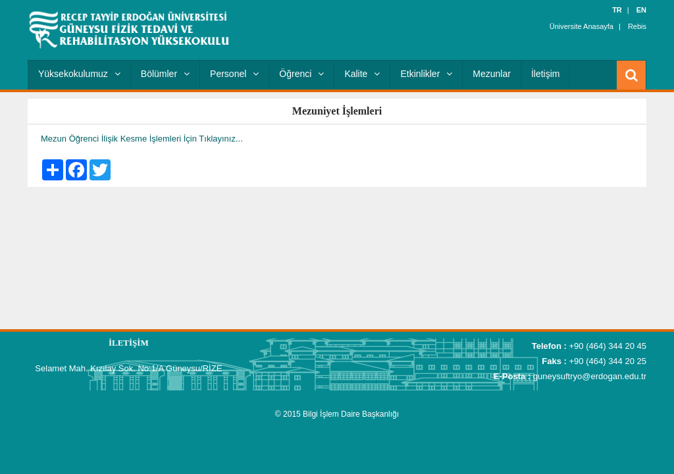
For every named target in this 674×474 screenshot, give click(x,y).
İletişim (545, 73)
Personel (234, 73)
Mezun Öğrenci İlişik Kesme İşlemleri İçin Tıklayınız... (142, 139)
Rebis (637, 26)
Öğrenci (301, 73)
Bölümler (165, 73)
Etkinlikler (426, 73)
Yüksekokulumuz (79, 73)
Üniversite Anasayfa (581, 26)
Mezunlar (492, 73)
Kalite (362, 73)
